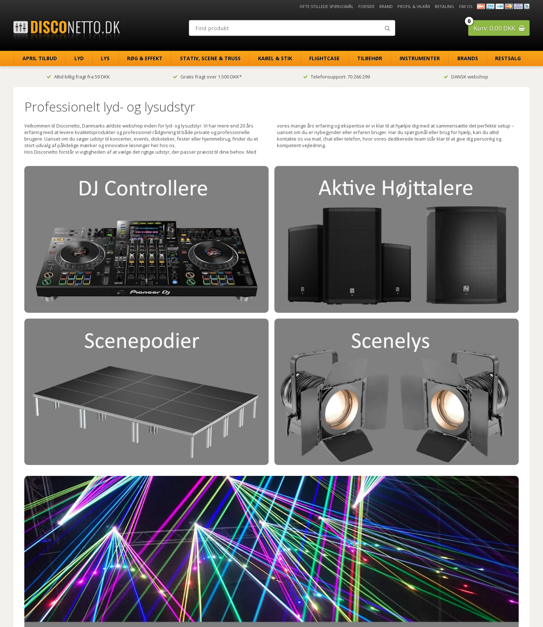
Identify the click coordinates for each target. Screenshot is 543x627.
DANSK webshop (466, 76)
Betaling (444, 6)
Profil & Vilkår (413, 6)
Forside (366, 6)
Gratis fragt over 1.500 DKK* (207, 76)
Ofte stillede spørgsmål (326, 6)
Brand (386, 6)
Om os (465, 6)
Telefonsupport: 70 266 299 (336, 76)
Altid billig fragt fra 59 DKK (78, 76)
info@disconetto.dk (174, 573)
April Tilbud (40, 58)
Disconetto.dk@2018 (514, 606)
